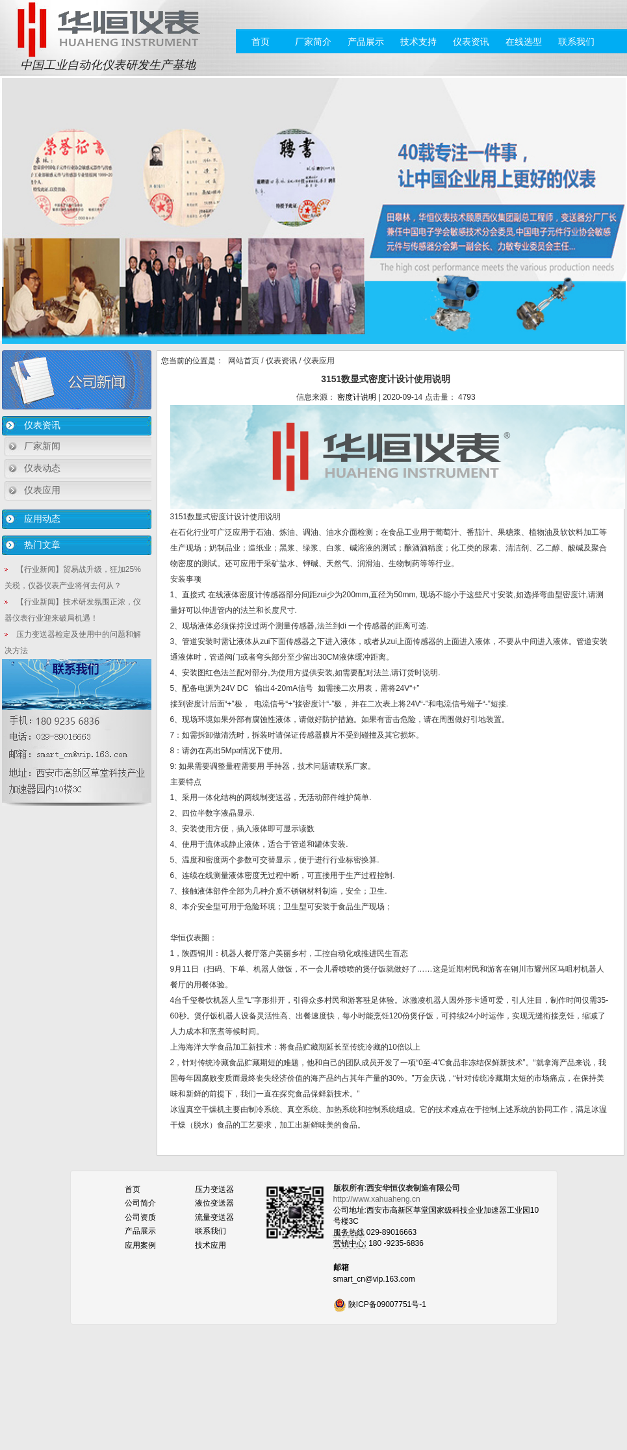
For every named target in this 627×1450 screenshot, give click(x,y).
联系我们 (576, 41)
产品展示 (366, 41)
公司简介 (140, 1203)
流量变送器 (214, 1217)
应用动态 (42, 518)
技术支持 (418, 41)
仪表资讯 (471, 41)
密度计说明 (356, 397)
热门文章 (42, 544)
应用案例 (140, 1245)
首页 (260, 41)
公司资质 (140, 1217)
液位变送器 (214, 1203)
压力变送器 (214, 1189)
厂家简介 (313, 41)
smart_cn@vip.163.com (374, 1279)
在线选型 (523, 41)
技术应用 (210, 1245)
